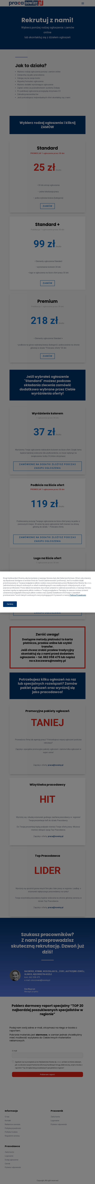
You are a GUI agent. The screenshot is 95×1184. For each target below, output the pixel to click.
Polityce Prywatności (78, 595)
